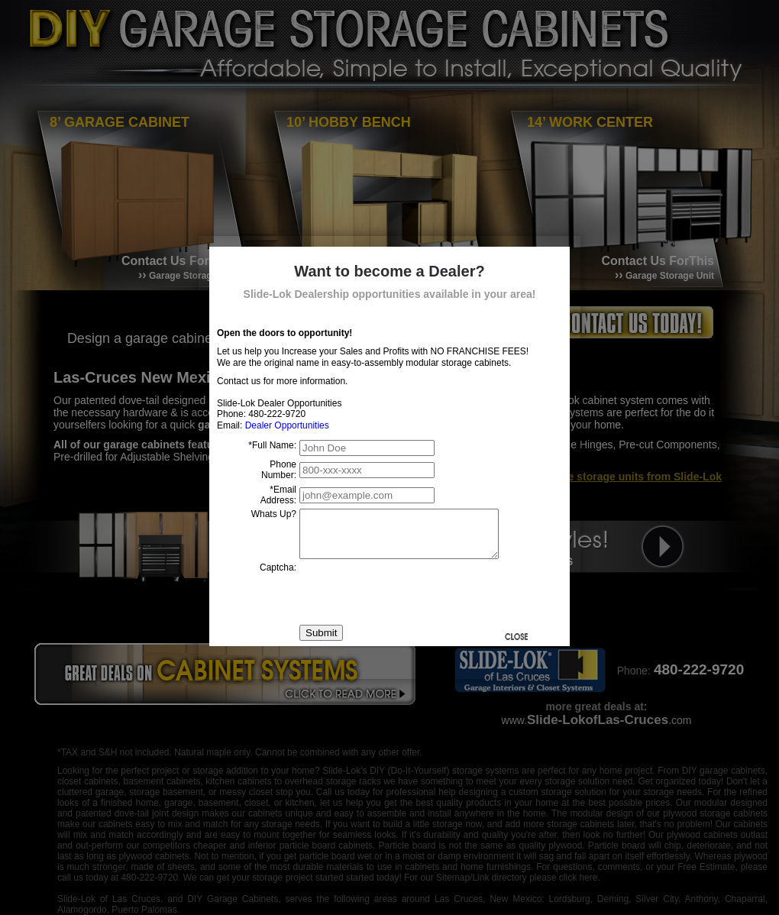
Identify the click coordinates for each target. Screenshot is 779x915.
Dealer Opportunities (287, 425)
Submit (321, 642)
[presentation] (415, 601)
